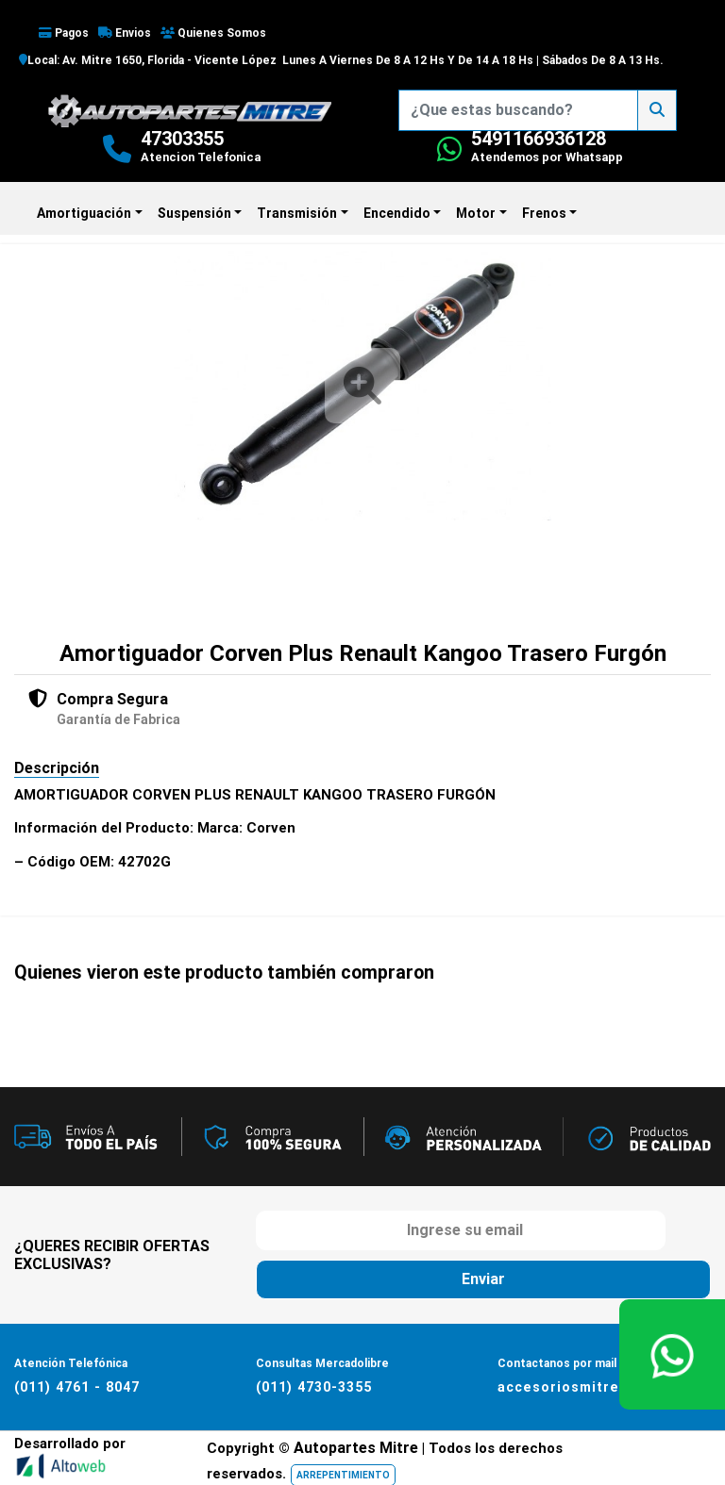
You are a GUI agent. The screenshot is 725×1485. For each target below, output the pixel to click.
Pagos (64, 33)
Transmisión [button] (297, 213)
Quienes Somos (213, 33)
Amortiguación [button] (84, 213)
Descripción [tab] (56, 768)
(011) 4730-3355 (313, 1386)
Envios (124, 33)
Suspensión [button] (194, 213)
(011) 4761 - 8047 (75, 1386)
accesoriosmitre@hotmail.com (608, 1386)
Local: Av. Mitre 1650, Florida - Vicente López (148, 60)
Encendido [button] (396, 213)
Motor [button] (476, 213)
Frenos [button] (544, 213)
